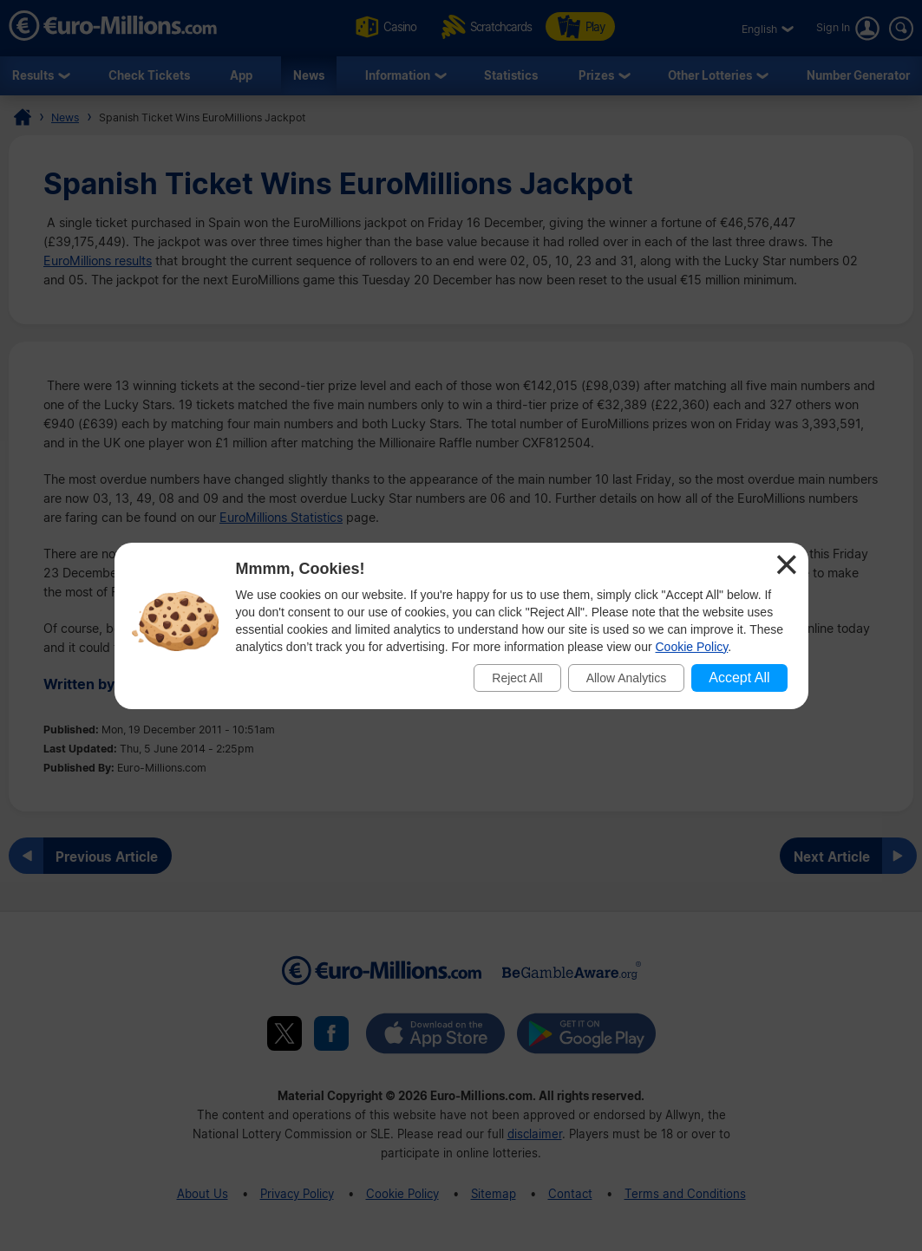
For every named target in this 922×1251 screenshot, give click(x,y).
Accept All (739, 677)
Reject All (517, 678)
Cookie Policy (692, 647)
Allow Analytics (626, 678)
